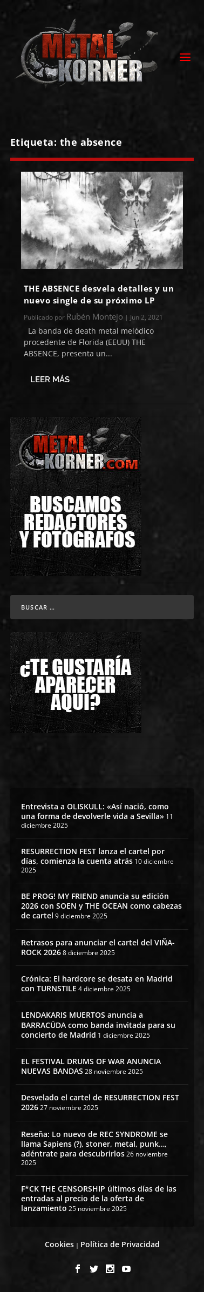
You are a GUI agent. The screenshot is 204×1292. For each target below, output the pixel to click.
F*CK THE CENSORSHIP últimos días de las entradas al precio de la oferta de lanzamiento (98, 1198)
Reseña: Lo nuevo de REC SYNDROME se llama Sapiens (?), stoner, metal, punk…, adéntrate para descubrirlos (94, 1144)
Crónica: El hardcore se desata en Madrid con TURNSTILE (97, 983)
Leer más (50, 379)
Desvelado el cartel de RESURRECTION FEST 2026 (100, 1102)
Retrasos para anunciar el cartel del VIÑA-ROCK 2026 (98, 947)
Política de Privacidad (120, 1244)
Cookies (59, 1244)
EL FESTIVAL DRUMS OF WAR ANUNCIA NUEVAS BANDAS (91, 1066)
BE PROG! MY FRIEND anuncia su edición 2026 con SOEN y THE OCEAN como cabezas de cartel (101, 906)
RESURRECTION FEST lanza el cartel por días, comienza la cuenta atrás (93, 856)
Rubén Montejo (94, 316)
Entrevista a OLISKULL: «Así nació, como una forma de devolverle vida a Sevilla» (95, 811)
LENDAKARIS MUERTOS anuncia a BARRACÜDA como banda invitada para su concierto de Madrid (98, 1024)
